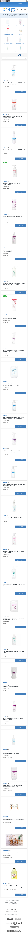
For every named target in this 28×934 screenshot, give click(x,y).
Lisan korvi (20, 91)
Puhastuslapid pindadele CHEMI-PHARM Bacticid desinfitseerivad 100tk (13, 217)
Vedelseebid (7, 51)
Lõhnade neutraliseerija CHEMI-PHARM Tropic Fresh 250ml (13, 250)
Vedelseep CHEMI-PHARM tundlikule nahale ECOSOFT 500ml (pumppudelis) (14, 284)
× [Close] (26, 1)
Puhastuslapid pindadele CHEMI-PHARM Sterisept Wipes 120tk (13, 117)
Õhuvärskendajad (8, 43)
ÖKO (5, 162)
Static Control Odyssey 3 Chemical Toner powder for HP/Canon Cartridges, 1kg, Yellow (14, 886)
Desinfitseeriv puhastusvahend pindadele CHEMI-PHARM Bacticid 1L (13, 451)
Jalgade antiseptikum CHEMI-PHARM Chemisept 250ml (12, 518)
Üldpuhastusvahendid (20, 51)
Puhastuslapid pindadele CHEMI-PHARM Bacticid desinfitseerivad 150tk (13, 786)
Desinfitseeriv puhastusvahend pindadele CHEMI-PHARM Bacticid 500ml (13, 351)
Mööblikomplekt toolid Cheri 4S (11, 853)
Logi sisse (20, 3)
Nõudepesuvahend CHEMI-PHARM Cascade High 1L (14, 585)
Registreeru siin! (16, 16)
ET (24, 3)
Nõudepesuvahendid (20, 43)
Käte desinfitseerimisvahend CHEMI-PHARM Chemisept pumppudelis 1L (14, 485)
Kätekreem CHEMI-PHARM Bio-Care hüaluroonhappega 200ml (12, 317)
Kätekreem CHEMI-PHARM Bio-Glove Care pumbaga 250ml (13, 552)
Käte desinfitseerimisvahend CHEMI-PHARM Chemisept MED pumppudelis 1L (14, 752)
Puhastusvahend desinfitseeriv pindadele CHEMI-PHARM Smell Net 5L (13, 619)
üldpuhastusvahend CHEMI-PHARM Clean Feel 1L (13, 652)
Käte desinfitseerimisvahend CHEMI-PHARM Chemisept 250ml (14, 150)
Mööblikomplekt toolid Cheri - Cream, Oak (14, 819)
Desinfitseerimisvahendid (8, 26)
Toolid (20, 34)
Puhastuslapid (20, 26)
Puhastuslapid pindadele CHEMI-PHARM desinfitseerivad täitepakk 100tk (13, 685)
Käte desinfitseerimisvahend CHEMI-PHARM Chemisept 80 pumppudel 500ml (14, 83)
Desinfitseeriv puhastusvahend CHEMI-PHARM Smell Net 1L (13, 719)
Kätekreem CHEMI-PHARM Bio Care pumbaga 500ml (12, 184)
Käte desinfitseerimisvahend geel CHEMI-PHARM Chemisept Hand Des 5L (13, 384)
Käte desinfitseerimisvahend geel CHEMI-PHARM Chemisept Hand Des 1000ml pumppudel (13, 418)
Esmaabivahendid (8, 34)
